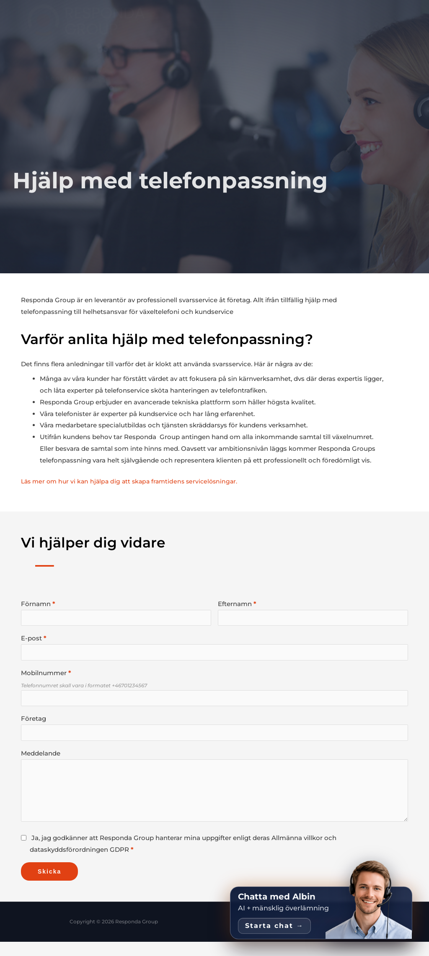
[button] (165, 78)
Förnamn (36, 604)
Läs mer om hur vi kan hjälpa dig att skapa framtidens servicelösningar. (133, 481)
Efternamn (235, 604)
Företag (33, 725)
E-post (31, 640)
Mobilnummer (44, 677)
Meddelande (40, 762)
